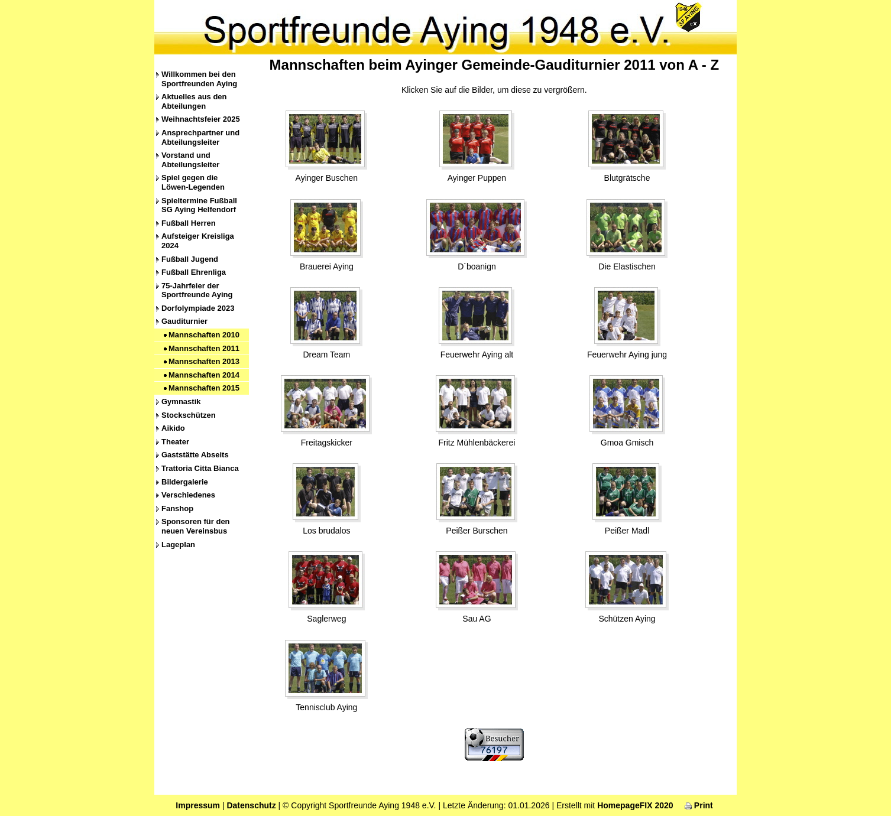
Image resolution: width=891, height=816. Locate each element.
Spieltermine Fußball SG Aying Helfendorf (199, 205)
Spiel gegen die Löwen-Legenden (193, 182)
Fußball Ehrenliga (193, 272)
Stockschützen (188, 415)
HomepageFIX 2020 (635, 805)
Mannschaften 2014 (204, 374)
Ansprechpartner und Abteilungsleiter (200, 137)
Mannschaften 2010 (204, 334)
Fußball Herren (188, 223)
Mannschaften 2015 (204, 387)
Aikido (173, 428)
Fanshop (177, 508)
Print (699, 805)
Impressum (198, 805)
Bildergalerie (184, 481)
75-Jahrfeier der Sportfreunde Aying (196, 290)
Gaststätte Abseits (195, 454)
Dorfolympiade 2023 (198, 308)
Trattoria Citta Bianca (200, 468)
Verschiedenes (188, 494)
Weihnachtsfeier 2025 (200, 119)
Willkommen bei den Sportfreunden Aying (199, 79)
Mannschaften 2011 (204, 348)
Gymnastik (180, 401)
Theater (175, 441)
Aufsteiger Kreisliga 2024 (197, 241)
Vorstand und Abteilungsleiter (190, 160)
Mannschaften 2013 (204, 361)
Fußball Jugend (189, 259)
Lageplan (178, 544)
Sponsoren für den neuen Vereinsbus (195, 526)
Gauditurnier (184, 321)
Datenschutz (251, 805)
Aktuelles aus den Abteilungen (194, 101)
